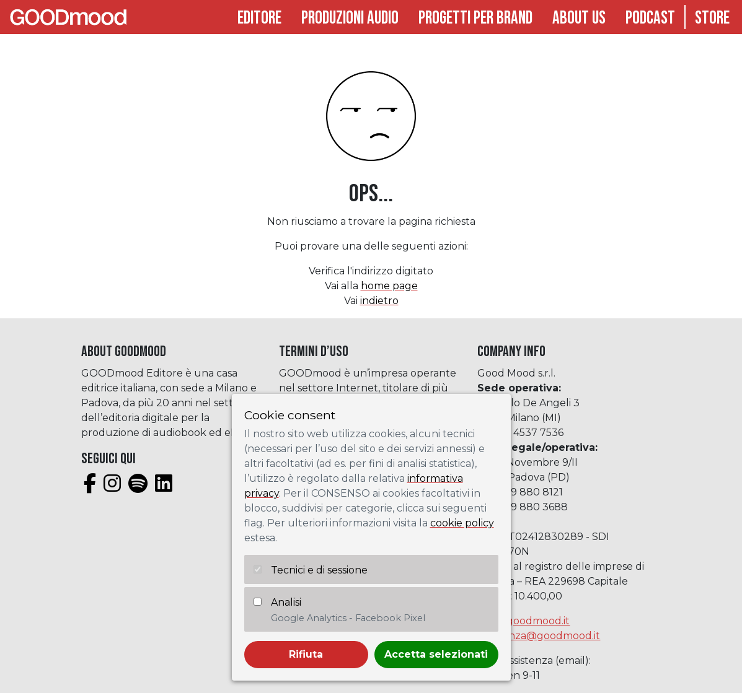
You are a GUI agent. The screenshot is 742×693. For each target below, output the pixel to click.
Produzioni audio (350, 18)
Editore (259, 18)
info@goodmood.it (523, 621)
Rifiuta (306, 654)
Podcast (650, 18)
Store (712, 18)
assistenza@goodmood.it (538, 636)
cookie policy (462, 523)
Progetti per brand (475, 18)
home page (389, 286)
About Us (579, 18)
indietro (379, 301)
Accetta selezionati (436, 654)
